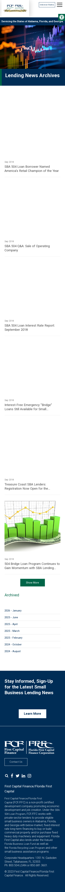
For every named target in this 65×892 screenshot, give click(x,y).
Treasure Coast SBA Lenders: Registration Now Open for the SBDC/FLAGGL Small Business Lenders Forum (26, 487)
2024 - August (13, 651)
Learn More (32, 714)
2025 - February (13, 637)
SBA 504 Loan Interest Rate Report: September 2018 (30, 328)
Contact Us (16, 761)
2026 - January (13, 610)
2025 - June (11, 617)
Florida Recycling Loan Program (27, 847)
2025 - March (12, 630)
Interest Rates (47, 5)
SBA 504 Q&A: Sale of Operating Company (27, 248)
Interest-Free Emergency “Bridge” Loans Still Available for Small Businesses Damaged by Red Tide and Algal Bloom (32, 407)
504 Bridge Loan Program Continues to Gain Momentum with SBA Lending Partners (32, 566)
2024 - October (13, 644)
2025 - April (11, 624)
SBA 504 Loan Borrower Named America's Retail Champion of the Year (32, 169)
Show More (32, 582)
